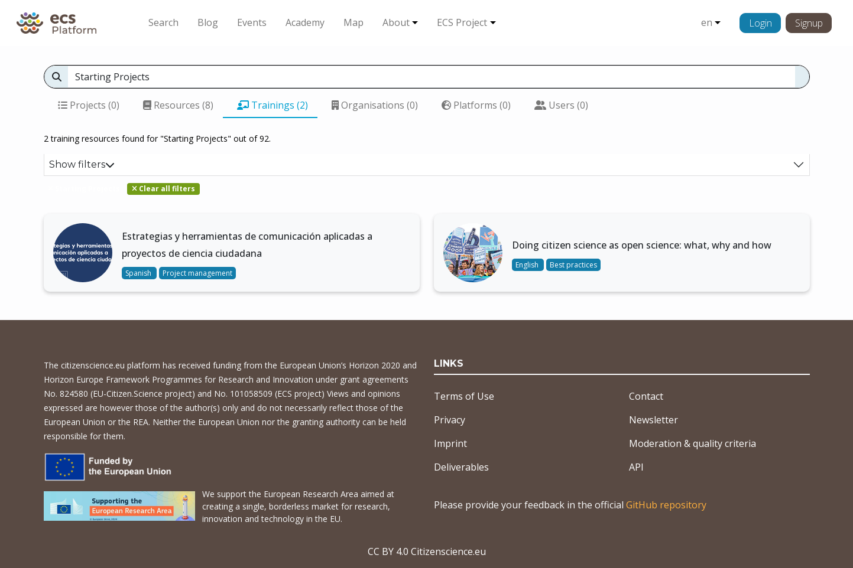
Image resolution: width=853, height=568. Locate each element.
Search (163, 22)
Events (252, 22)
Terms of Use (464, 396)
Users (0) (561, 105)
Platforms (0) (476, 105)
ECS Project (462, 22)
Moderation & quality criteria (692, 443)
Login (760, 23)
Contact (646, 396)
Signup (809, 23)
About (396, 22)
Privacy (449, 419)
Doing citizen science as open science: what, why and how (641, 245)
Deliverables (461, 467)
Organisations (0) (375, 105)
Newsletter (653, 419)
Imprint (450, 443)
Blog (207, 22)
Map (353, 22)
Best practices (573, 265)
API (636, 467)
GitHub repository (666, 504)
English (527, 265)
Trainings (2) (272, 105)
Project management (197, 273)
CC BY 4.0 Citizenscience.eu (427, 551)
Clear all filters (163, 189)
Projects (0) (88, 105)
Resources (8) (178, 105)
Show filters (82, 164)
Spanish (139, 273)
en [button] (706, 22)
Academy (305, 22)
